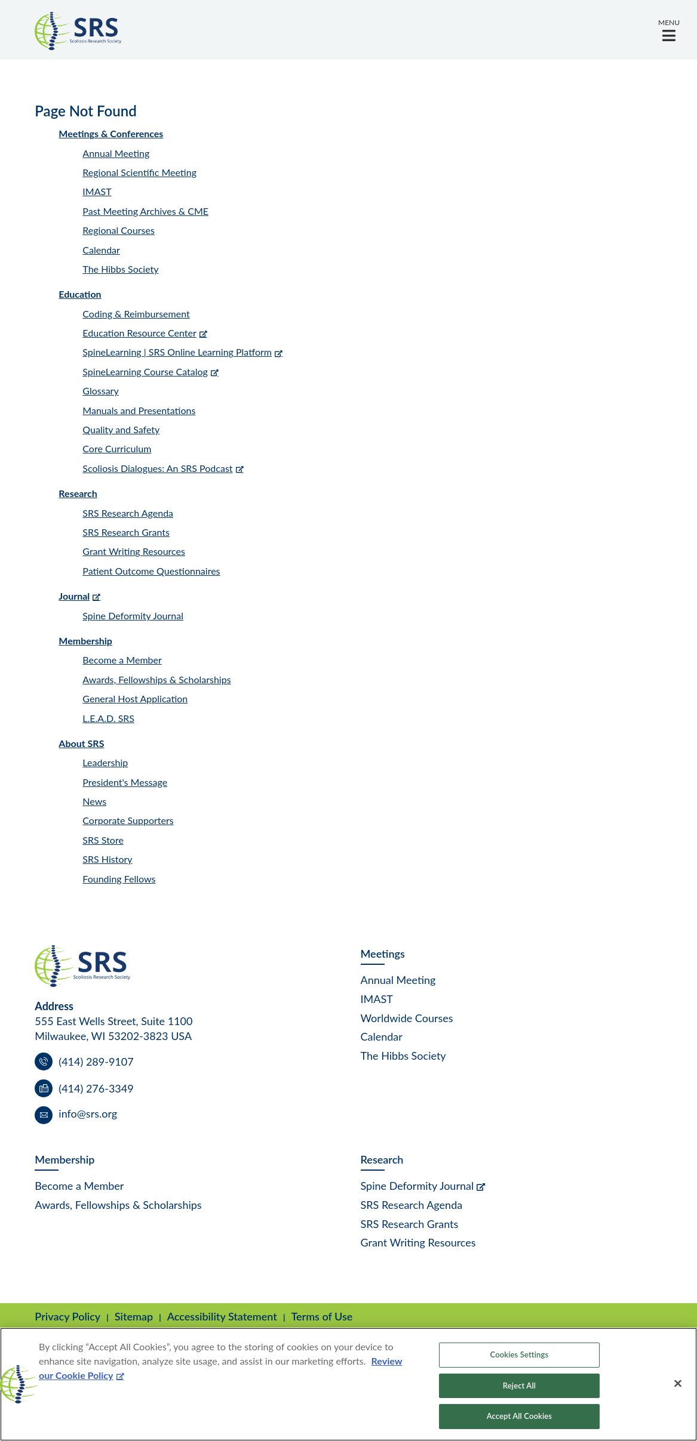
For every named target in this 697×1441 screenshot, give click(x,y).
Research (78, 493)
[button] (669, 30)
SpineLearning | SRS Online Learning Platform (177, 351)
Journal (74, 595)
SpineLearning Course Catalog (145, 371)
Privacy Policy (67, 1316)
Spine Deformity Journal (132, 615)
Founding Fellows (118, 878)
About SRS (81, 743)
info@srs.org (88, 1113)
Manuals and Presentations (138, 410)
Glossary (100, 390)
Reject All (519, 1385)
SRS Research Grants (126, 532)
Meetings (383, 953)
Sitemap (134, 1316)
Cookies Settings (519, 1354)
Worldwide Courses (407, 1018)
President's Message (124, 782)
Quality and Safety (120, 429)
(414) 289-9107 (96, 1061)
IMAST (96, 191)
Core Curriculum (116, 448)
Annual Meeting (115, 153)
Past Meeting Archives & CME (145, 211)
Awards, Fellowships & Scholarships (156, 679)
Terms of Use (321, 1316)
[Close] (678, 1384)
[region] (348, 1384)
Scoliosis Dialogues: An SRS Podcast (157, 468)
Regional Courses (118, 230)
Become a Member (121, 659)
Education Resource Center (139, 332)
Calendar (101, 249)
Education (80, 294)
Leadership (105, 762)
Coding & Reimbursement (135, 313)
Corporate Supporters (127, 820)
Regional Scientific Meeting (139, 172)
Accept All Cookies (519, 1416)
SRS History (107, 859)
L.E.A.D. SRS (108, 718)
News (94, 801)
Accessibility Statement (222, 1316)
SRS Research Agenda (127, 513)
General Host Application (135, 698)
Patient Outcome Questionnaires (151, 570)
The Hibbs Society (120, 268)
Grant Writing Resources (133, 551)
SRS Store (103, 840)
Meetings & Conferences (111, 133)
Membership (85, 640)
